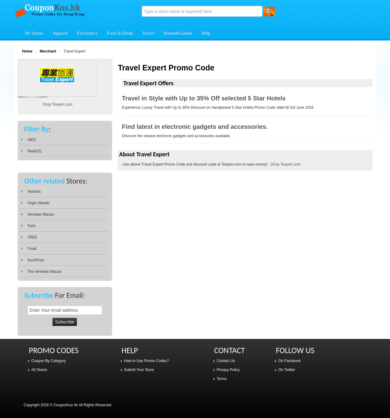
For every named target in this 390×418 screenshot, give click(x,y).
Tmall (31, 249)
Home (27, 51)
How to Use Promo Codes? (146, 361)
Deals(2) (34, 151)
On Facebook (290, 361)
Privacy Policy (228, 370)
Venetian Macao (40, 214)
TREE (32, 237)
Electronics (87, 33)
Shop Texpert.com (286, 164)
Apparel (59, 33)
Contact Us (226, 361)
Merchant (48, 51)
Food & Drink (120, 33)
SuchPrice (35, 260)
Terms (222, 379)
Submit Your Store (139, 370)
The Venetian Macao (44, 271)
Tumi (31, 226)
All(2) (31, 139)
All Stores (39, 370)
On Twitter (287, 370)
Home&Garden (178, 33)
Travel (148, 33)
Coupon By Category (48, 361)
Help (205, 33)
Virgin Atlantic (38, 203)
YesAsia (34, 191)
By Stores (34, 33)
